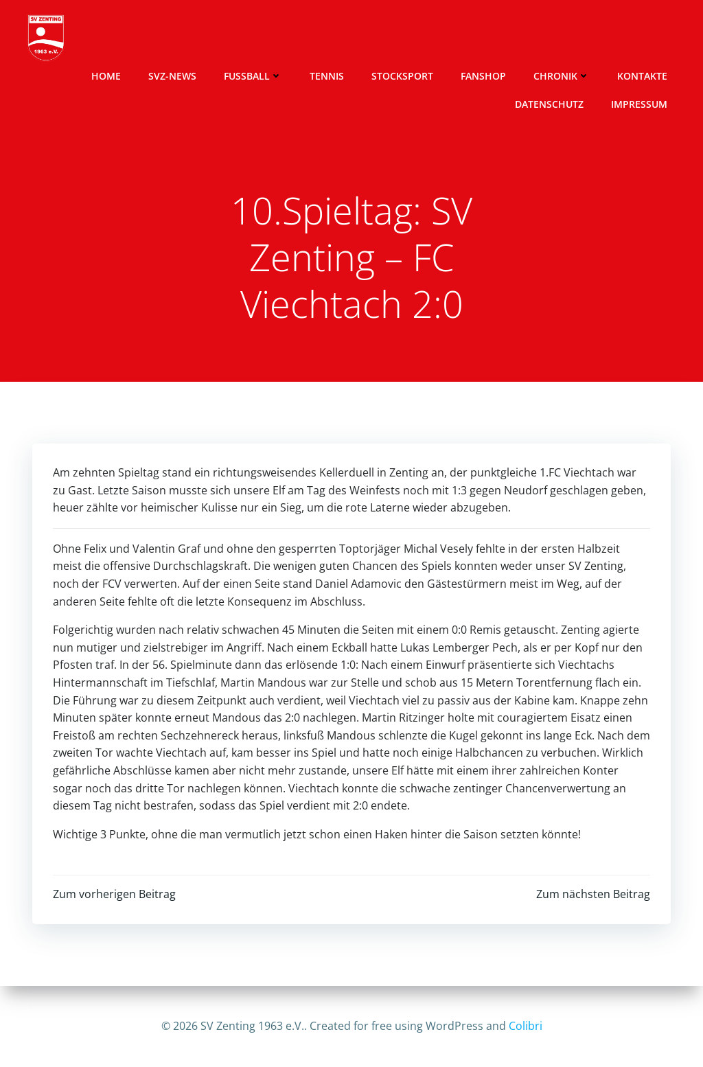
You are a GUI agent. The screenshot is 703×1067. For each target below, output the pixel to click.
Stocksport (402, 75)
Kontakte (642, 75)
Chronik (561, 75)
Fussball (253, 75)
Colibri (525, 1025)
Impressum (639, 104)
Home (106, 75)
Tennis (327, 75)
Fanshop (483, 75)
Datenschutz (549, 104)
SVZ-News (172, 75)
